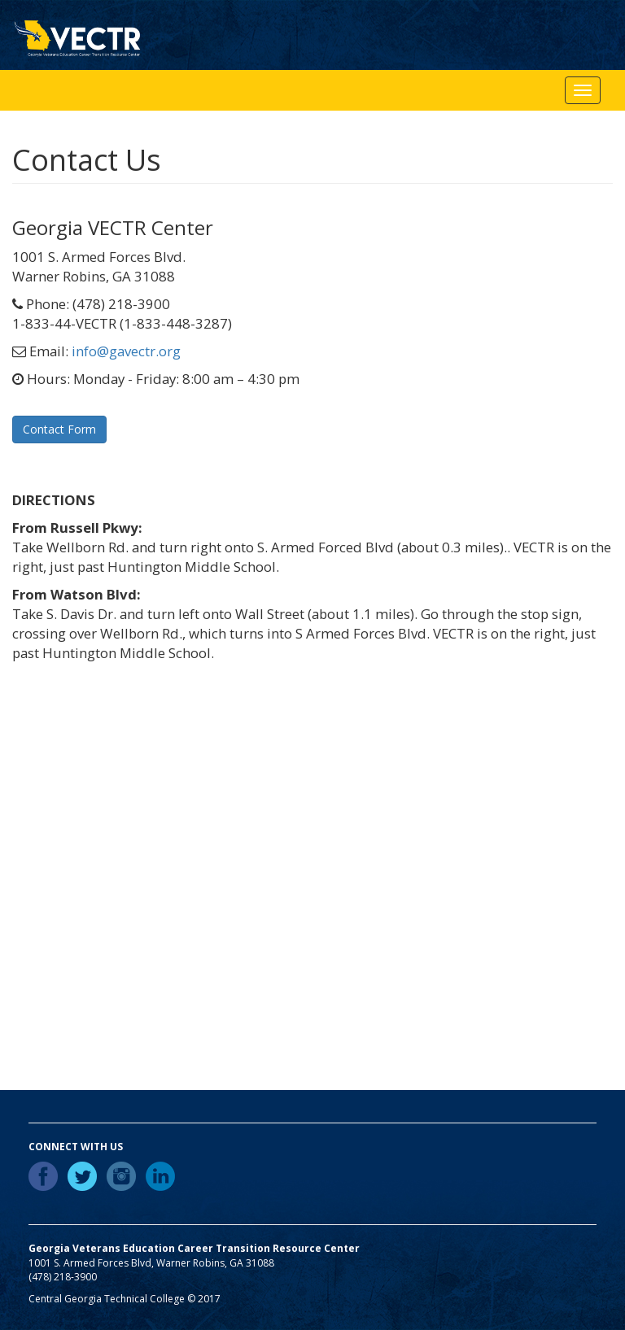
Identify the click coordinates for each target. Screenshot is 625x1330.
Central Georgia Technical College (106, 1299)
